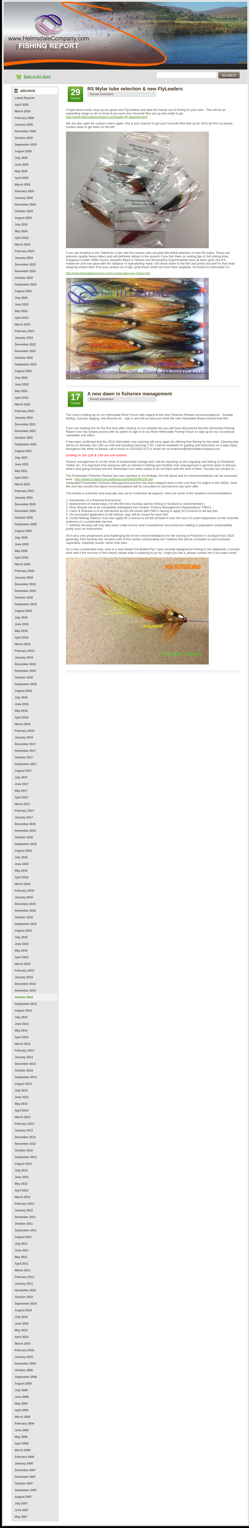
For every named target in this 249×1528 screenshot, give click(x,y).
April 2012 (21, 1190)
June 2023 (22, 304)
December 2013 (25, 1064)
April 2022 (21, 397)
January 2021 (24, 497)
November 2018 (25, 671)
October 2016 (24, 837)
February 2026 (24, 118)
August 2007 (23, 1497)
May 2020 (21, 551)
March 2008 (22, 1450)
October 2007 (24, 1483)
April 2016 (21, 877)
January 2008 (24, 1463)
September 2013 (26, 1077)
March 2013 (22, 1117)
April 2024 (21, 238)
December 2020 (25, 504)
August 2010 (23, 1310)
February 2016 (24, 890)
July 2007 (21, 1503)
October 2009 (24, 1370)
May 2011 (21, 1257)
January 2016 (24, 897)
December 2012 (25, 1137)
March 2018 (22, 724)
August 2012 (23, 1163)
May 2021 (21, 471)
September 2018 (26, 684)
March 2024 (22, 244)
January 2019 (24, 657)
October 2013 (24, 1070)
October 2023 (24, 278)
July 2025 (21, 158)
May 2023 (21, 311)
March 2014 (22, 1044)
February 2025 (24, 191)
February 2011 (24, 1277)
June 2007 (22, 1510)
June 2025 (22, 164)
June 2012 (22, 1177)
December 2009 (25, 1363)
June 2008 (22, 1430)
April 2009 (21, 1410)
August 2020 (23, 531)
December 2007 (25, 1470)
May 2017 (21, 790)
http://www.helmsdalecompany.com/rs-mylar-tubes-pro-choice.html (108, 273)
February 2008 (24, 1457)
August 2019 (23, 611)
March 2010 (22, 1343)
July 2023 (21, 298)
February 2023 (24, 331)
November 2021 (25, 431)
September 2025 (26, 144)
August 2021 (23, 451)
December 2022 (25, 344)
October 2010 (24, 1297)
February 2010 (24, 1350)
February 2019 (24, 651)
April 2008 (21, 1443)
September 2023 (26, 284)
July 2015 (21, 937)
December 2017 (25, 744)
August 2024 (23, 218)
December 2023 (25, 264)
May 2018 (21, 710)
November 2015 (25, 910)
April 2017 (21, 797)
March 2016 (22, 884)
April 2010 (21, 1337)
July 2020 (21, 537)
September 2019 (26, 604)
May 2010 (21, 1330)
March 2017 (22, 804)
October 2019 (24, 597)
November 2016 (25, 830)
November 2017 (25, 750)
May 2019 (21, 631)
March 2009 (22, 1417)
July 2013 (21, 1090)
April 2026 (21, 104)
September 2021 (26, 444)
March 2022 (22, 404)
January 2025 (24, 198)
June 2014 (22, 1024)
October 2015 (24, 917)
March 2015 (22, 964)
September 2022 (26, 364)
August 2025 (23, 151)
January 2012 (24, 1210)
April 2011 (21, 1263)
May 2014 (21, 1030)
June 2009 (22, 1397)
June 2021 (22, 464)
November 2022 (25, 351)
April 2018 (21, 717)
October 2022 (24, 357)
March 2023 (22, 324)
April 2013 (21, 1110)
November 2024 (25, 204)
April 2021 (21, 477)
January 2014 (24, 1057)
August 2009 (23, 1383)
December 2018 (25, 664)
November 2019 (25, 591)
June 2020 (22, 544)
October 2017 (24, 757)
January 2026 (24, 124)
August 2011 (23, 1237)
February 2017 (24, 810)
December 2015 (25, 904)
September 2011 (26, 1230)
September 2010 (26, 1303)
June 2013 (22, 1097)
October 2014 (24, 997)
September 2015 (26, 924)
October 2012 (24, 1150)
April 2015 (21, 957)
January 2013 (24, 1130)
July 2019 (21, 617)
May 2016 (21, 870)
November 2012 (25, 1143)
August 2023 (23, 291)
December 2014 (25, 984)
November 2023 (25, 271)
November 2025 (25, 131)
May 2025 (21, 171)
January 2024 (24, 258)
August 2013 (23, 1084)
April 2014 (21, 1037)
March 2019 (22, 644)
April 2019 (21, 637)
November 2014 (25, 990)
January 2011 (24, 1283)
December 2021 (25, 424)
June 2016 (22, 864)
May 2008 (21, 1437)
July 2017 (21, 777)
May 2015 (21, 950)
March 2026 (22, 111)
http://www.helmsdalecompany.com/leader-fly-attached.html (106, 117)
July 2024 (21, 224)
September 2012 (26, 1157)
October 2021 (24, 437)
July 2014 (21, 1017)
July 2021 (21, 457)
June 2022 (22, 384)
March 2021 (22, 484)
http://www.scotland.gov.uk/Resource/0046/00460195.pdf (114, 479)
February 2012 (24, 1203)
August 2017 (23, 770)
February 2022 (24, 411)
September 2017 (26, 764)
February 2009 (24, 1423)
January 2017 (24, 817)
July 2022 (21, 377)
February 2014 (24, 1050)
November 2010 (25, 1290)
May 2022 (21, 391)
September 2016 (26, 844)
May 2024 (21, 231)
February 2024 (24, 251)
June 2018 (22, 704)
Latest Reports (25, 98)
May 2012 (21, 1183)
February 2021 (24, 491)
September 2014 (26, 1004)
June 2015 (22, 944)
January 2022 (24, 417)
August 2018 (23, 691)
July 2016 (21, 857)
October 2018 (24, 677)
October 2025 (24, 138)
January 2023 (24, 337)
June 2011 (22, 1250)
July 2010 (21, 1317)
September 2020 (26, 524)
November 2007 (25, 1477)
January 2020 (24, 577)
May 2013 (21, 1103)
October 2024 (24, 211)
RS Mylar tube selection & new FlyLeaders (135, 88)
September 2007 (26, 1490)
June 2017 (22, 784)
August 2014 (23, 1010)
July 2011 (21, 1243)
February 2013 (24, 1123)
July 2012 (21, 1170)
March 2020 (22, 564)
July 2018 (21, 697)
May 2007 (21, 1516)
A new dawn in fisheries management (129, 393)
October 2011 (24, 1223)
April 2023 (21, 317)
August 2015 (23, 930)
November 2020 (25, 511)
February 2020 (24, 571)
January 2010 (24, 1357)
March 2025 (22, 184)
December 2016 (25, 824)
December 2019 (25, 584)
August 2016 (23, 850)
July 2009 (21, 1390)
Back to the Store (37, 77)
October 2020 (24, 517)
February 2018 (24, 730)
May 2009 (21, 1403)
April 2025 (21, 178)
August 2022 (23, 371)
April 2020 (21, 557)
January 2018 (24, 737)
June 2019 (22, 624)
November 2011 (25, 1217)
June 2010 (22, 1323)
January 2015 (24, 977)
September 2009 (26, 1377)
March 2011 (22, 1270)
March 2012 (22, 1197)
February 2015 (24, 970)
